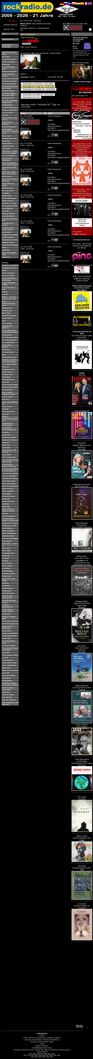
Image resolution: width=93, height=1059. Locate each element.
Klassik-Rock (7, 144)
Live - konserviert (8, 156)
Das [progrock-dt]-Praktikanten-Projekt (9, 331)
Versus (4, 248)
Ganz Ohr (5, 382)
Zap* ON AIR (7, 697)
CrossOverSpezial (9, 84)
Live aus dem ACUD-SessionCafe (10, 461)
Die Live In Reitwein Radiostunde (9, 101)
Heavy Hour (6, 136)
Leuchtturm (6, 149)
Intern (68, 1050)
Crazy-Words (7, 323)
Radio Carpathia (8, 531)
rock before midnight (10, 538)
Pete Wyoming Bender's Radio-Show (10, 520)
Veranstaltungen (37, 1048)
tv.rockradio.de (7, 660)
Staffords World (8, 242)
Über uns (48, 1050)
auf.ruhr (5, 294)
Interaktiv (5, 409)
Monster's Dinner (8, 496)
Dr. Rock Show (7, 352)
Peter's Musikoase (9, 198)
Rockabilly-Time (8, 553)
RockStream (6, 232)
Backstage (6, 64)
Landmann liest (8, 146)
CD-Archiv (34, 1042)
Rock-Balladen (7, 208)
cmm (3, 321)
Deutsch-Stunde (8, 91)
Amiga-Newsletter (9, 59)
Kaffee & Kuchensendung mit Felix (9, 419)
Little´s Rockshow (8, 457)
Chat (42, 1044)
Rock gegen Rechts (9, 206)
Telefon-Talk (6, 638)
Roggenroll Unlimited (10, 235)
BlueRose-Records (9, 72)
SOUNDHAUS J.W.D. (10, 240)
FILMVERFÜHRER (9, 364)
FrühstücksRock (8, 380)
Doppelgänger (7, 105)
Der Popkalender (8, 343)
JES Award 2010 (8, 412)
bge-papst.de (7, 308)
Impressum (61, 1050)
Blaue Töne (6, 313)
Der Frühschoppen (9, 340)
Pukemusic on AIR (9, 526)
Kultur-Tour (6, 445)
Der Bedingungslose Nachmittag (9, 87)
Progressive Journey (10, 523)
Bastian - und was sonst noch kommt (9, 298)
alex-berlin (6, 57)
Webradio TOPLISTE (79, 1026)
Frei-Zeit (5, 115)
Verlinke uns (25, 1050)
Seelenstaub (6, 576)
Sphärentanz (7, 591)
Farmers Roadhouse (10, 108)
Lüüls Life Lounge (9, 484)
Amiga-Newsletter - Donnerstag (9, 279)
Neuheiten (6, 504)
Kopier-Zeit (6, 435)
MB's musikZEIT (8, 491)
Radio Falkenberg (9, 533)
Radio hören (32, 1038)
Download (17, 1050)
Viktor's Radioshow (9, 665)
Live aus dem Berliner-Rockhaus (9, 465)
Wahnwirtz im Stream (10, 670)
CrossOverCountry (9, 81)
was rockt (5, 673)
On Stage (5, 193)
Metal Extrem (7, 176)
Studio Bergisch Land (10, 624)
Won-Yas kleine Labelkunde (8, 689)
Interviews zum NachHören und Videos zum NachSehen (42, 1040)
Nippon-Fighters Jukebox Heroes (8, 510)
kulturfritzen (6, 448)
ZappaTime (6, 257)
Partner (38, 1046)
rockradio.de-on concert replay (8, 229)
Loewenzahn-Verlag (9, 479)
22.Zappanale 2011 (9, 268)
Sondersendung (8, 237)
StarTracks (6, 614)
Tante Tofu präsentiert (10, 245)
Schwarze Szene (8, 574)
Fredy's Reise (7, 372)
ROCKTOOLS (7, 563)
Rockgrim (5, 558)
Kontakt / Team (39, 1050)
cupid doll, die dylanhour (7, 327)
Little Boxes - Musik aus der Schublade (9, 152)
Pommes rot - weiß (9, 203)
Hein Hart (5, 399)
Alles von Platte (8, 276)
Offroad (4, 514)
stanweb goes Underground (7, 597)
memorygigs (6, 494)
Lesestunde (6, 455)
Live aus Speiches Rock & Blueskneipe (9, 164)
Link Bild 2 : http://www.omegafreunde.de (59, 129)
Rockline (5, 561)
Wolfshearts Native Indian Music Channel (10, 684)
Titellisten (57, 1038)
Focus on (5, 367)
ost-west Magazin (8, 516)
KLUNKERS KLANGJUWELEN (9, 429)
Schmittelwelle (7, 571)
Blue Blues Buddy (9, 316)
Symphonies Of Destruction (8, 627)
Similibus (5, 583)
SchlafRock (6, 568)
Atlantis (4, 292)
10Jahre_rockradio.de (10, 265)
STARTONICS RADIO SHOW (7, 611)
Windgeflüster (7, 681)
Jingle (51, 1042)
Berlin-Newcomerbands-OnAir (8, 303)
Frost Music (6, 377)
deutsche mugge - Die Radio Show (9, 94)
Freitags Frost (7, 375)
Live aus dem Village (10, 473)
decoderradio (7, 335)
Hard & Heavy (7, 397)
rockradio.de (42, 1034)
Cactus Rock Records (10, 79)
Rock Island (6, 551)
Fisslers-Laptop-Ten (9, 110)
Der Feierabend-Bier (10, 337)
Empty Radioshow (9, 357)
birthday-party (7, 311)
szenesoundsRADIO (10, 633)
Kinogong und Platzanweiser (7, 424)
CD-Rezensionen (43, 1042)
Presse (32, 1050)
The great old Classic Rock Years (10, 649)
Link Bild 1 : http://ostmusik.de (54, 125)
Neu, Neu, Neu (7, 191)
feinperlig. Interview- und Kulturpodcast (9, 361)
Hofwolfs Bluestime (9, 138)
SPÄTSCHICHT (8, 593)
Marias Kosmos (8, 489)
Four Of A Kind (7, 113)
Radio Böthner (7, 528)
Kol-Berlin (5, 432)
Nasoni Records (8, 501)
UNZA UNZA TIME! (9, 663)
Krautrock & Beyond (9, 440)
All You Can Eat (8, 273)
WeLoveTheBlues (8, 676)
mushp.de (5, 499)
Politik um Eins (7, 201)
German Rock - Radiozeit (8, 123)
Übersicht (54, 1050)
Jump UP (5, 414)
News (45, 1048)
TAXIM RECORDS (9, 636)
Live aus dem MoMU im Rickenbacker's (10, 470)
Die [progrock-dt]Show (7, 346)
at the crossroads (8, 62)
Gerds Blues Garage (10, 385)
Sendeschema (7, 39)
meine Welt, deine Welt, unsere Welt (9, 173)
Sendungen (50, 1038)
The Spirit (5, 653)
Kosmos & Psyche (9, 437)
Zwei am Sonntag (8, 700)
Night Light (6, 506)
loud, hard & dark (8, 481)
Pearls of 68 (6, 196)
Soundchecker (7, 588)
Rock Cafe (6, 548)
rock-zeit (5, 211)
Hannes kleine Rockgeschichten (8, 393)
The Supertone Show (10, 655)
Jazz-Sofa (6, 141)
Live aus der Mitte (9, 476)
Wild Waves (6, 678)
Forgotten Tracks (8, 369)
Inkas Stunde (7, 407)
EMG (4, 355)
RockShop (44, 1046)
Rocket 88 (6, 556)
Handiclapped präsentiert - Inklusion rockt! (10, 131)
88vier (4, 271)
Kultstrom (5, 443)
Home (4, 34)
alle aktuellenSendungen (7, 46)
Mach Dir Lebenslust (10, 486)
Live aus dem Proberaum (7, 159)
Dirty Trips (6, 350)
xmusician (6, 692)
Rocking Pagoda (8, 214)
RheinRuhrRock (8, 536)
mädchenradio (7, 188)
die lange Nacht (8, 98)
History (42, 1036)
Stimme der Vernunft (10, 621)
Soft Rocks (6, 586)
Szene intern (7, 631)
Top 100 (5, 658)
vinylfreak (5, 250)
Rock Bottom (7, 541)
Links (49, 1048)
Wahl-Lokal (6, 668)
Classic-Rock (7, 318)
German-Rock (7, 390)
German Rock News (9, 387)
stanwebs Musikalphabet (7, 606)
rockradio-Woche (8, 216)
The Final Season (8, 646)
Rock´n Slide (7, 566)
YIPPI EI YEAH (8, 695)
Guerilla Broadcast (9, 127)
